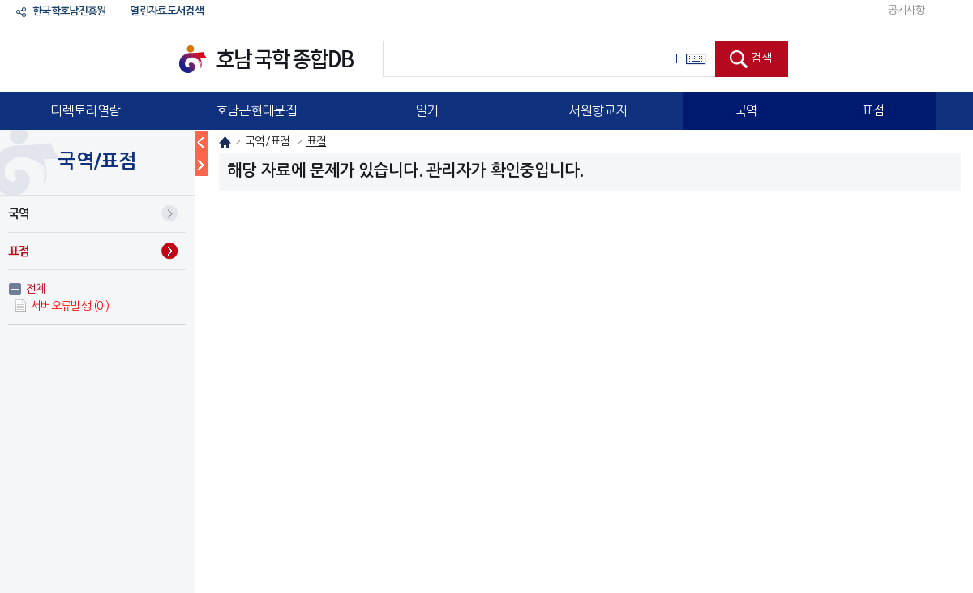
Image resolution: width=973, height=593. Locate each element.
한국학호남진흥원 (68, 11)
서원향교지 (597, 110)
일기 (427, 110)
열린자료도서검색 (166, 11)
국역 (746, 110)
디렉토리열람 (85, 110)
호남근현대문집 (256, 110)
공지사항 (906, 10)
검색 (761, 57)
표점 (873, 110)
